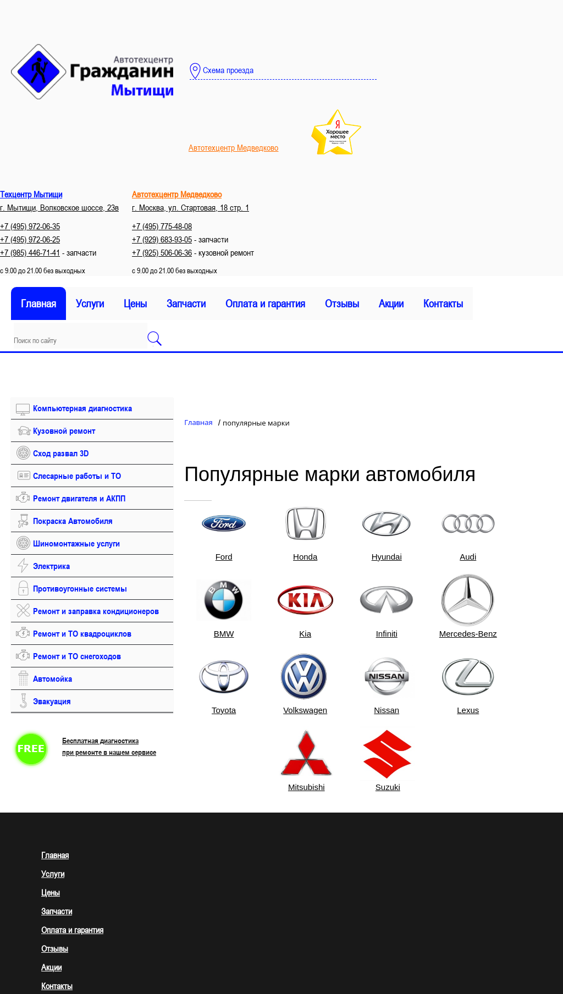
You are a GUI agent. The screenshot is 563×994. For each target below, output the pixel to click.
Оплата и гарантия (265, 303)
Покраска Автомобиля (73, 520)
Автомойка (52, 678)
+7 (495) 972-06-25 (30, 239)
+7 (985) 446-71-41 (30, 252)
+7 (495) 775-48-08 (162, 225)
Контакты (443, 303)
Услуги (90, 303)
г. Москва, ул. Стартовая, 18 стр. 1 (190, 207)
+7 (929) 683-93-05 (162, 239)
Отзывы (342, 303)
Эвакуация (52, 700)
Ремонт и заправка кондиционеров (96, 610)
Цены (135, 303)
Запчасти (186, 303)
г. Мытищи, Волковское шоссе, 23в (59, 207)
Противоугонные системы (80, 588)
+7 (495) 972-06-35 (30, 225)
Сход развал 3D (61, 453)
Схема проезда (221, 71)
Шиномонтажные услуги (76, 543)
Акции (391, 303)
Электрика (51, 565)
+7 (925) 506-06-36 (162, 252)
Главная (38, 303)
